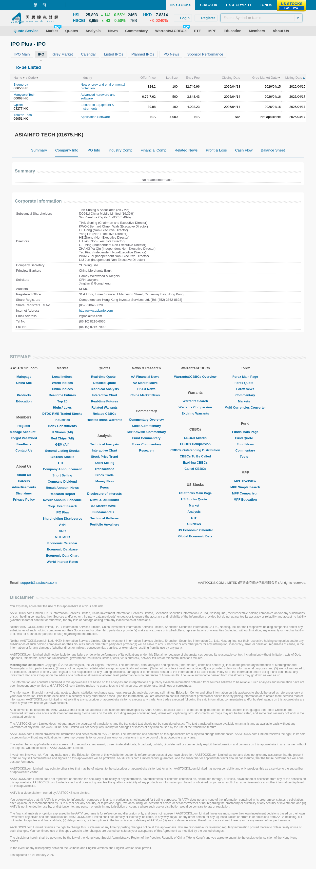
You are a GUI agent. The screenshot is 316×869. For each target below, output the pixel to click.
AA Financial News (146, 376)
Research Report (62, 494)
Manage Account (24, 432)
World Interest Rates (62, 562)
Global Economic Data (195, 536)
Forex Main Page (245, 376)
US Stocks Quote (195, 499)
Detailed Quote (104, 383)
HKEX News (146, 389)
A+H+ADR (62, 537)
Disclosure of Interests (104, 493)
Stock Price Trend (104, 456)
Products (24, 395)
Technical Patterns (104, 518)
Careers (24, 481)
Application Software (95, 117)
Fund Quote (245, 438)
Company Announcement (62, 469)
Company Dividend (62, 481)
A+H (62, 525)
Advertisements (24, 487)
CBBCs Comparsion (195, 444)
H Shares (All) (62, 432)
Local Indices (62, 376)
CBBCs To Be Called (195, 456)
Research (146, 450)
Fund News (245, 444)
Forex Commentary (146, 444)
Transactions (104, 469)
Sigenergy (21, 84)
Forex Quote (245, 383)
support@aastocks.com (38, 583)
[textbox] (261, 18)
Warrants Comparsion (195, 407)
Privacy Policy (24, 499)
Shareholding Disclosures (62, 518)
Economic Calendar (62, 543)
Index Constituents (62, 426)
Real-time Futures (62, 395)
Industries (62, 420)
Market (195, 505)
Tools (245, 456)
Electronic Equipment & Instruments (97, 106)
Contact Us (23, 450)
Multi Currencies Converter (245, 407)
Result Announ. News (62, 488)
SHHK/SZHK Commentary (146, 432)
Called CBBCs (195, 469)
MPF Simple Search (245, 487)
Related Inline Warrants (104, 420)
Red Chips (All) (62, 438)
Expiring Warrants (195, 413)
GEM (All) (62, 444)
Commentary (245, 395)
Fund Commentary (146, 438)
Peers (104, 487)
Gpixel (18, 105)
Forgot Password (24, 438)
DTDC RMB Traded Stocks (62, 414)
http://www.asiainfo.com (96, 310)
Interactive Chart (104, 395)
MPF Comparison (245, 493)
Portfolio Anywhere (104, 524)
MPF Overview (245, 481)
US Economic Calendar (195, 530)
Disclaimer (24, 493)
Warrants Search (195, 401)
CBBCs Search (195, 438)
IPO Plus (62, 512)
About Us (24, 475)
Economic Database (62, 549)
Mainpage (24, 376)
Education (24, 401)
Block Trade (104, 475)
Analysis (195, 511)
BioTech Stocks (62, 457)
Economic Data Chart (62, 555)
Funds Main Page (245, 432)
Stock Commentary (146, 426)
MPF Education (245, 499)
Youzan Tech (23, 115)
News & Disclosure (104, 500)
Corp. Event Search (62, 506)
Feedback (24, 444)
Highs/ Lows (62, 407)
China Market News (146, 395)
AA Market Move (104, 506)
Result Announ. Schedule (62, 500)
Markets (245, 401)
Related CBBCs (104, 414)
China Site (24, 383)
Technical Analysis (104, 389)
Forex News (245, 389)
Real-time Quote (104, 376)
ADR (62, 531)
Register (24, 426)
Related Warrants (104, 407)
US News (195, 524)
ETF (62, 463)
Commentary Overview (146, 419)
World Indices (62, 383)
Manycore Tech (24, 94)
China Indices (62, 389)
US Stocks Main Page (195, 493)
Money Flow (104, 481)
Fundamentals (104, 512)
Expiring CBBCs (195, 462)
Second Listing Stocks (62, 451)
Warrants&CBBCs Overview (195, 376)
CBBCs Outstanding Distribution (195, 450)
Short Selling (62, 475)
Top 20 (62, 401)
